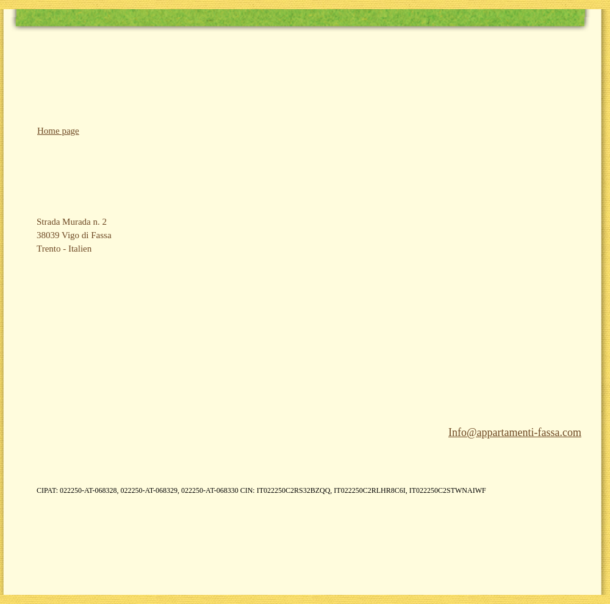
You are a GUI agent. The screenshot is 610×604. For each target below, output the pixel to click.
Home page (58, 131)
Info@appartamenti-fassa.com (514, 432)
